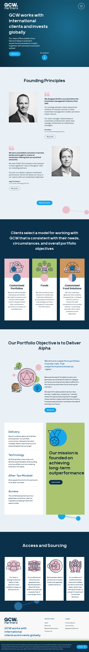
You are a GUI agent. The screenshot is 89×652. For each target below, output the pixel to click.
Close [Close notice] (82, 647)
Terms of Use (69, 625)
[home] (24, 6)
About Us (47, 625)
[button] (81, 6)
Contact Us (48, 631)
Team (46, 623)
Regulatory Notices (71, 628)
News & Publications (51, 628)
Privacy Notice (70, 623)
